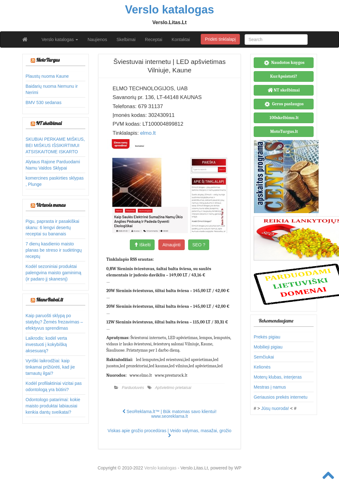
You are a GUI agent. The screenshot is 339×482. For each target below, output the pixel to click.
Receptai (153, 39)
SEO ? (198, 244)
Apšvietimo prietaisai (173, 387)
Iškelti (142, 244)
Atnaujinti (171, 244)
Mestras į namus (270, 387)
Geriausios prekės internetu (280, 397)
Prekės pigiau (267, 336)
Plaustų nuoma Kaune (47, 76)
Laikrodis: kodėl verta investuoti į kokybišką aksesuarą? (46, 344)
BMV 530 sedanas (43, 102)
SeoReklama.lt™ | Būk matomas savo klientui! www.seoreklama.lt (170, 414)
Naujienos (97, 39)
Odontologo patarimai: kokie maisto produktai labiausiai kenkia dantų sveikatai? (53, 406)
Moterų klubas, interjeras (278, 377)
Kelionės (262, 366)
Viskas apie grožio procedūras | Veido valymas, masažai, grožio (169, 432)
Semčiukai (264, 356)
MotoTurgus (48, 60)
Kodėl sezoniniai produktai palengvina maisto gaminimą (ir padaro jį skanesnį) (53, 272)
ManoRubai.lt (49, 299)
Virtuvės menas (51, 205)
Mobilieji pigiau (268, 346)
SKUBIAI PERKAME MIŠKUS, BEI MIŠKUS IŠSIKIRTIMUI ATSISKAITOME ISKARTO (55, 145)
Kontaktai (181, 39)
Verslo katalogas (60, 39)
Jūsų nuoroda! (275, 408)
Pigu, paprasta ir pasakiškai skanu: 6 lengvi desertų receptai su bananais (52, 227)
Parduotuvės (133, 387)
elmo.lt (148, 133)
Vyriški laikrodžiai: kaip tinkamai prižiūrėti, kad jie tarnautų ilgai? (50, 367)
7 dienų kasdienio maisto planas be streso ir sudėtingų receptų (54, 250)
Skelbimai (125, 39)
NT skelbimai (49, 123)
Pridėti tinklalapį (220, 39)
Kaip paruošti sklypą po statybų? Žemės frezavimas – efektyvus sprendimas (54, 322)
